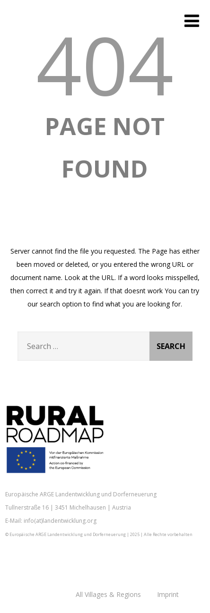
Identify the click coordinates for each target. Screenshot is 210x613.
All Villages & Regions (108, 594)
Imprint (168, 594)
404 (105, 64)
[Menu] (191, 20)
